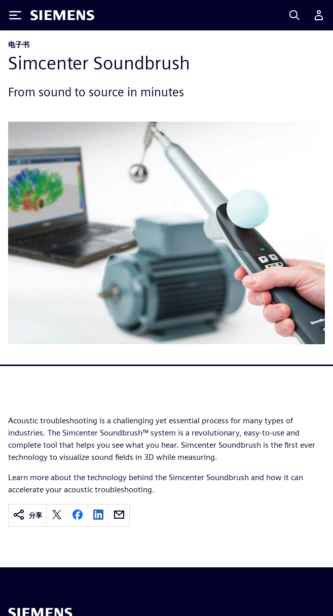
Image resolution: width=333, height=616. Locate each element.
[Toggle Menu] (15, 15)
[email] (119, 515)
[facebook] (77, 515)
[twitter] (57, 515)
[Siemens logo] (62, 15)
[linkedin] (98, 515)
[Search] (294, 15)
